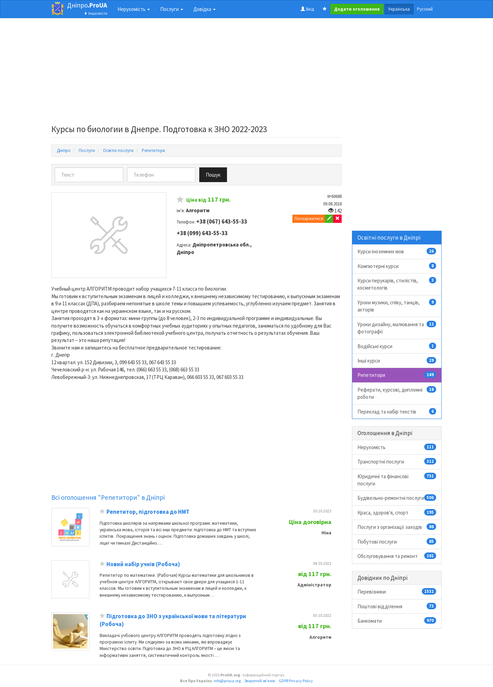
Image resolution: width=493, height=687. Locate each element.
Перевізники (397, 591)
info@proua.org (227, 680)
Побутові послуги (397, 541)
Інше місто (95, 13)
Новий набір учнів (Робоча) (143, 564)
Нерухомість (397, 447)
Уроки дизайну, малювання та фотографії (397, 328)
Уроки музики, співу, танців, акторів (397, 306)
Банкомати (397, 620)
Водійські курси (397, 346)
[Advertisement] (196, 73)
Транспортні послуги (397, 461)
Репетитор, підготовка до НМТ (147, 512)
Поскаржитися (308, 218)
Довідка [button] (204, 9)
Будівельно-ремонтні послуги (397, 497)
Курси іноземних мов (397, 251)
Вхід (307, 9)
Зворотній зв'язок (259, 680)
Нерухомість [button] (133, 9)
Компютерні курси (397, 266)
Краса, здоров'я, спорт (397, 512)
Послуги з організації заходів (397, 526)
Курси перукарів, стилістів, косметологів (397, 284)
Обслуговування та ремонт (397, 555)
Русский (425, 9)
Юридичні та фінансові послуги (397, 480)
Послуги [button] (171, 9)
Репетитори (397, 374)
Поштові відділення (397, 606)
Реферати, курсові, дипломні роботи (397, 393)
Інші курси (397, 360)
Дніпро (87, 5)
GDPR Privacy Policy (296, 680)
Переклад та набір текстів (397, 411)
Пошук (213, 174)
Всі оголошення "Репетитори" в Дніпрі (108, 497)
